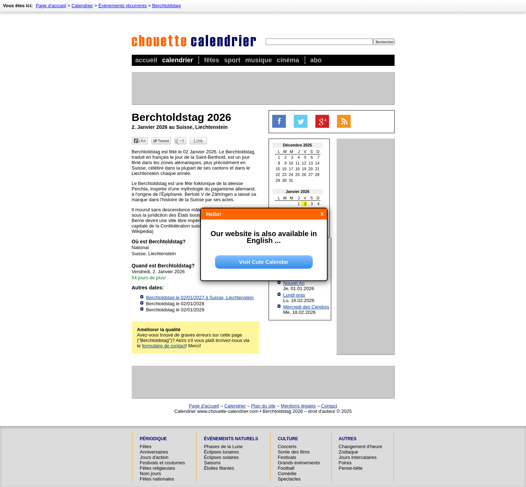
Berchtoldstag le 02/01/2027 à (200, 297)
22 (278, 174)
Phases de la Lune (223, 446)
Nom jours (150, 473)
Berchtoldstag (166, 5)
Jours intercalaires (358, 457)
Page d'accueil (51, 5)
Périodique (153, 438)
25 (297, 174)
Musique (258, 60)
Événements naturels (231, 438)
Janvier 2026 (297, 191)
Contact (329, 406)
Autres (347, 438)
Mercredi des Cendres (306, 307)
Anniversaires (154, 452)
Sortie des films (294, 452)
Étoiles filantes (219, 468)
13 (311, 163)
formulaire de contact (163, 345)
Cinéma (288, 60)
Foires (345, 462)
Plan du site (263, 406)
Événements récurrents (122, 5)
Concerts (287, 446)
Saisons (212, 462)
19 (304, 169)
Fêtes (211, 60)
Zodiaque (348, 452)
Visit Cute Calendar (263, 262)
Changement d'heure (360, 446)
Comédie (287, 473)
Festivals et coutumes (162, 462)
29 (278, 180)
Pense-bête (351, 468)
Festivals (287, 457)
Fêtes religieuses (157, 468)
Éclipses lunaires (221, 452)
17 (291, 169)
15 (278, 169)
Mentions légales (298, 406)
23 (284, 174)
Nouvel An (294, 283)
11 (297, 163)
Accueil (146, 60)
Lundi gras (294, 295)
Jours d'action (154, 457)
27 (311, 174)
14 (317, 163)
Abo (316, 60)
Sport (232, 60)
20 (311, 169)
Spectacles (289, 479)
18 (297, 169)
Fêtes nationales (157, 479)
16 (284, 169)
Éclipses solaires (221, 457)
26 (304, 174)
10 (291, 163)
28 (317, 174)
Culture (288, 438)
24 (291, 174)
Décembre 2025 (297, 145)
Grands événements (299, 462)
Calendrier (177, 60)
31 (291, 180)
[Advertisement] (263, 88)
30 (284, 180)
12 (304, 163)
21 (317, 169)
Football (286, 468)
